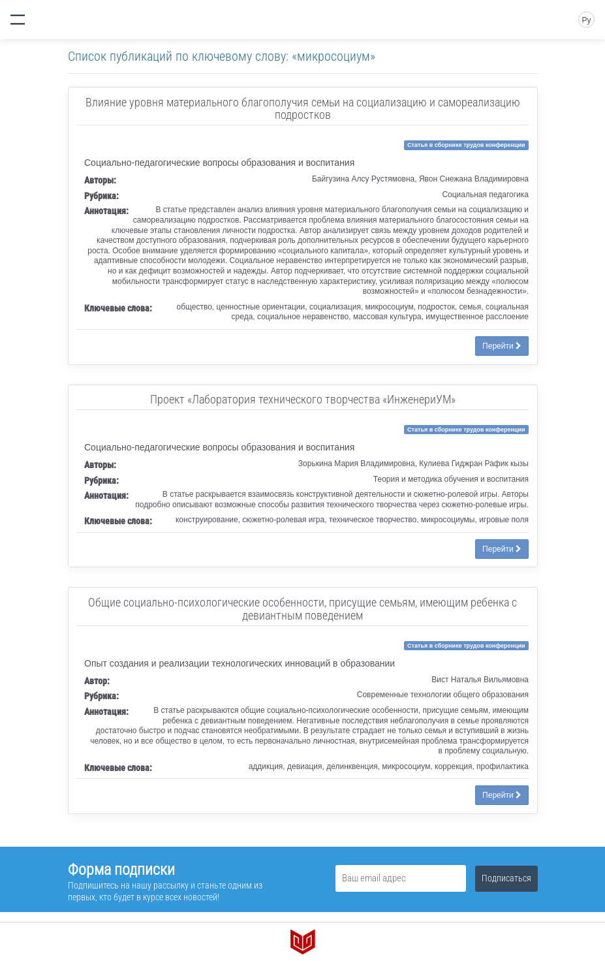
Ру (586, 20)
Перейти (501, 346)
